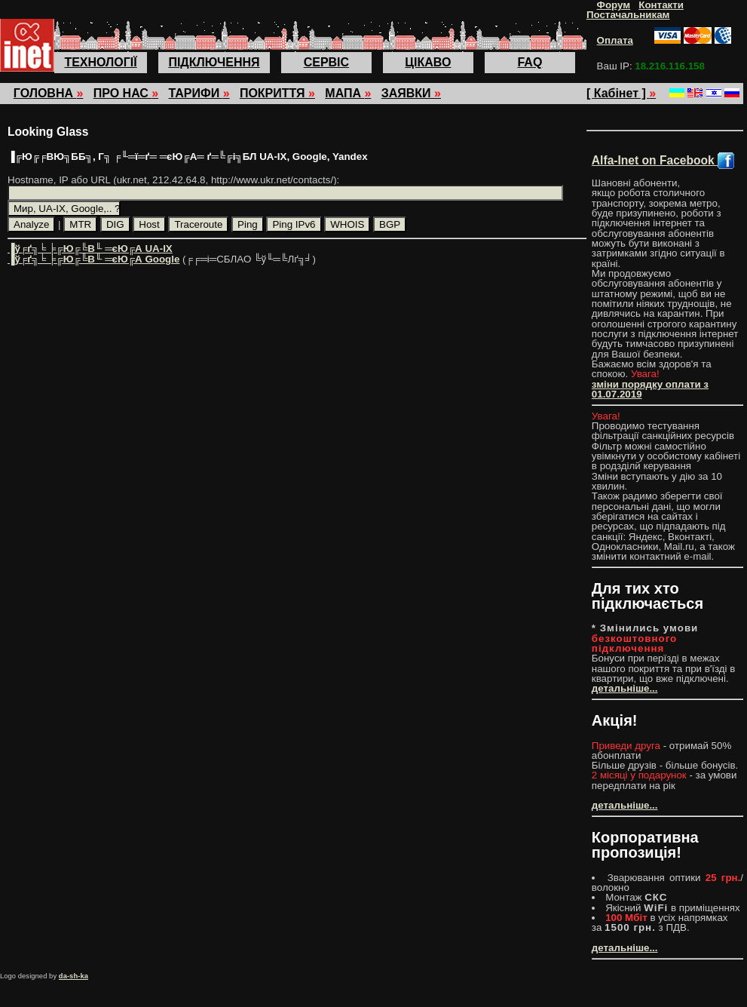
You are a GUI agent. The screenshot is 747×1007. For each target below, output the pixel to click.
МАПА (348, 93)
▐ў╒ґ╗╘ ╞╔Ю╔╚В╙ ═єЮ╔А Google (93, 259)
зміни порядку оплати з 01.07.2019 (650, 389)
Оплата (615, 40)
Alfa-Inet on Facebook (663, 160)
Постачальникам (628, 14)
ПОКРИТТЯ (277, 93)
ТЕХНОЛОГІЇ (100, 62)
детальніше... (625, 688)
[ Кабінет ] (621, 93)
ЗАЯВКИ (411, 93)
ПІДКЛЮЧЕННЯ (213, 62)
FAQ (529, 62)
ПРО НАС (125, 93)
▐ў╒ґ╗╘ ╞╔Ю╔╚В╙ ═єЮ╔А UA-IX (90, 248)
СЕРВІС (326, 62)
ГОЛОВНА (49, 93)
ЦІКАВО (428, 62)
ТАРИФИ (199, 93)
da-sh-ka (73, 976)
